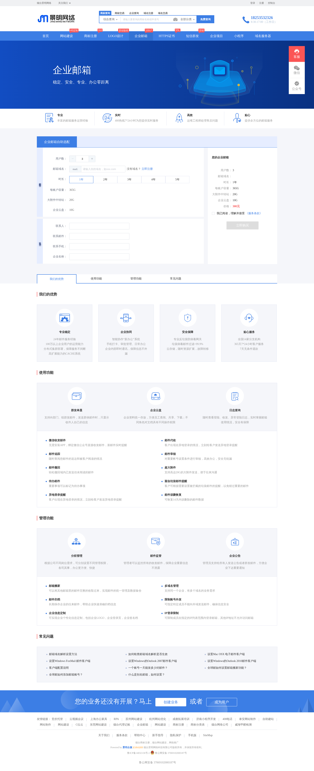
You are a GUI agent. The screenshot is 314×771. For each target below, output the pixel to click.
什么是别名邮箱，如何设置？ (145, 674)
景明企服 (127, 747)
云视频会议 (76, 719)
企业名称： (60, 256)
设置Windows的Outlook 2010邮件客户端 (230, 660)
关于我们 (104, 735)
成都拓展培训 (181, 719)
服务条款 (122, 735)
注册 (261, 3)
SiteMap (207, 735)
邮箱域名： (60, 168)
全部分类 (187, 19)
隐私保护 (175, 735)
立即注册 (147, 168)
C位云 (79, 724)
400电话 (227, 719)
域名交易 (163, 13)
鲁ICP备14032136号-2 (138, 753)
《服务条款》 (254, 213)
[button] (72, 159)
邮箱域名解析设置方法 (61, 654)
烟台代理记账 (121, 724)
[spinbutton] (82, 159)
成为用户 (221, 702)
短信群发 (192, 36)
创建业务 (171, 702)
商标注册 (90, 36)
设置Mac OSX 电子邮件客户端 (225, 654)
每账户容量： (58, 189)
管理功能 (136, 278)
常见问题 (175, 278)
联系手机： (60, 246)
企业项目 (216, 36)
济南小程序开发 (206, 719)
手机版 (192, 735)
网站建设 (66, 36)
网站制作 (45, 724)
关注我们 (64, 3)
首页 (45, 36)
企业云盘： (60, 209)
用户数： (61, 158)
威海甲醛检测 (243, 724)
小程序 (239, 36)
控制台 (271, 3)
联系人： (61, 225)
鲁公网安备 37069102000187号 (168, 753)
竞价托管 (57, 719)
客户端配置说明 (57, 667)
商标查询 (105, 13)
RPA (116, 719)
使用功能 (96, 278)
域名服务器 (263, 36)
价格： (227, 206)
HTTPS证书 (167, 36)
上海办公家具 (98, 719)
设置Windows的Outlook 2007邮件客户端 (151, 660)
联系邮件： (60, 236)
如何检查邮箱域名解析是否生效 (147, 654)
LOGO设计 (115, 36)
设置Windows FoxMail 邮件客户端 (68, 660)
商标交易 (119, 13)
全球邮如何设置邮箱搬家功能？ (226, 667)
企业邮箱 (141, 36)
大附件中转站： (57, 199)
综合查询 (110, 19)
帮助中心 (139, 735)
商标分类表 (198, 724)
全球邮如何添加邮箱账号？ (64, 674)
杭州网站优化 (157, 719)
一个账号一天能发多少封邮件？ (147, 667)
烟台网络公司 (219, 724)
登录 (252, 3)
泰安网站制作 (247, 719)
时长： (62, 179)
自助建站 (268, 719)
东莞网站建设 (98, 724)
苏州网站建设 (134, 719)
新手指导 (157, 735)
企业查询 (134, 13)
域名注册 (148, 13)
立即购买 (242, 225)
